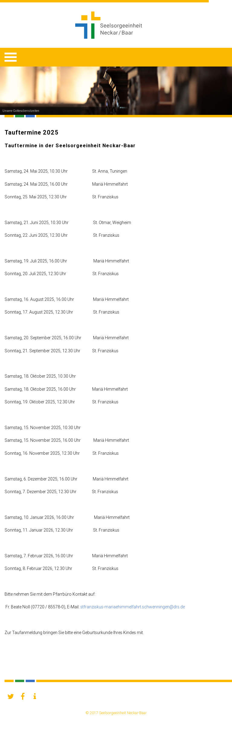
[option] (116, 91)
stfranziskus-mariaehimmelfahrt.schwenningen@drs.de (132, 606)
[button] (11, 696)
